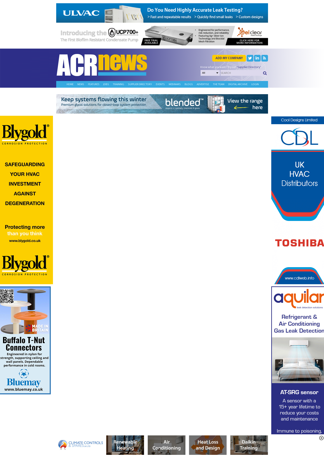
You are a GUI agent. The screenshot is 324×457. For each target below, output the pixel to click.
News (80, 84)
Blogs (189, 84)
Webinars (175, 84)
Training (118, 84)
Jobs (106, 84)
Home (70, 84)
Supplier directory (140, 84)
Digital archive (237, 84)
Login (255, 84)
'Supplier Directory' (248, 67)
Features (93, 84)
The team (218, 84)
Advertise (203, 84)
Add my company (229, 58)
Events (160, 84)
